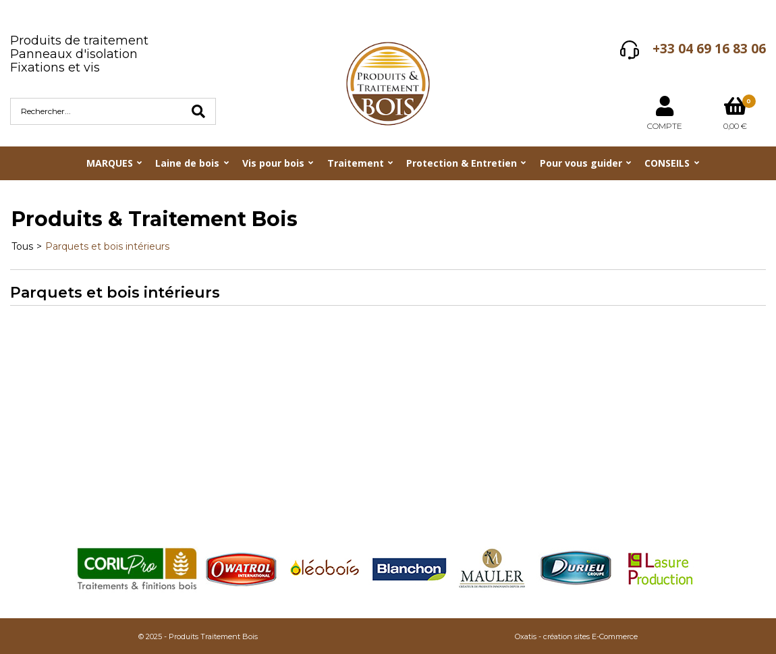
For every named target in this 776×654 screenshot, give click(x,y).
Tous (22, 246)
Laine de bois (187, 163)
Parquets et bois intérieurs (107, 246)
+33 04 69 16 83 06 (709, 48)
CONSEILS (667, 163)
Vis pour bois (273, 163)
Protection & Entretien (461, 163)
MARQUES (109, 163)
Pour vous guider (581, 163)
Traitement (355, 163)
